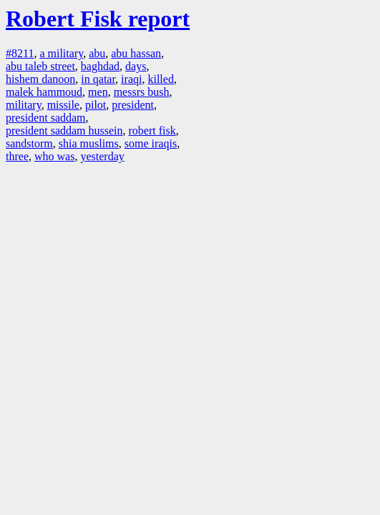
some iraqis (151, 143)
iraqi (131, 79)
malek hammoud (44, 92)
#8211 (20, 53)
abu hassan (136, 53)
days (135, 66)
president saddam (46, 118)
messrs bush (142, 92)
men (98, 92)
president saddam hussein (64, 130)
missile (63, 105)
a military (61, 53)
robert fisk (152, 130)
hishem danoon (40, 79)
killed (160, 79)
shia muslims (89, 143)
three (17, 156)
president (133, 105)
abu (97, 53)
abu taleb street (40, 66)
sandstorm (29, 143)
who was (54, 156)
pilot (95, 105)
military (24, 105)
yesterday (102, 156)
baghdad (100, 66)
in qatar (98, 79)
